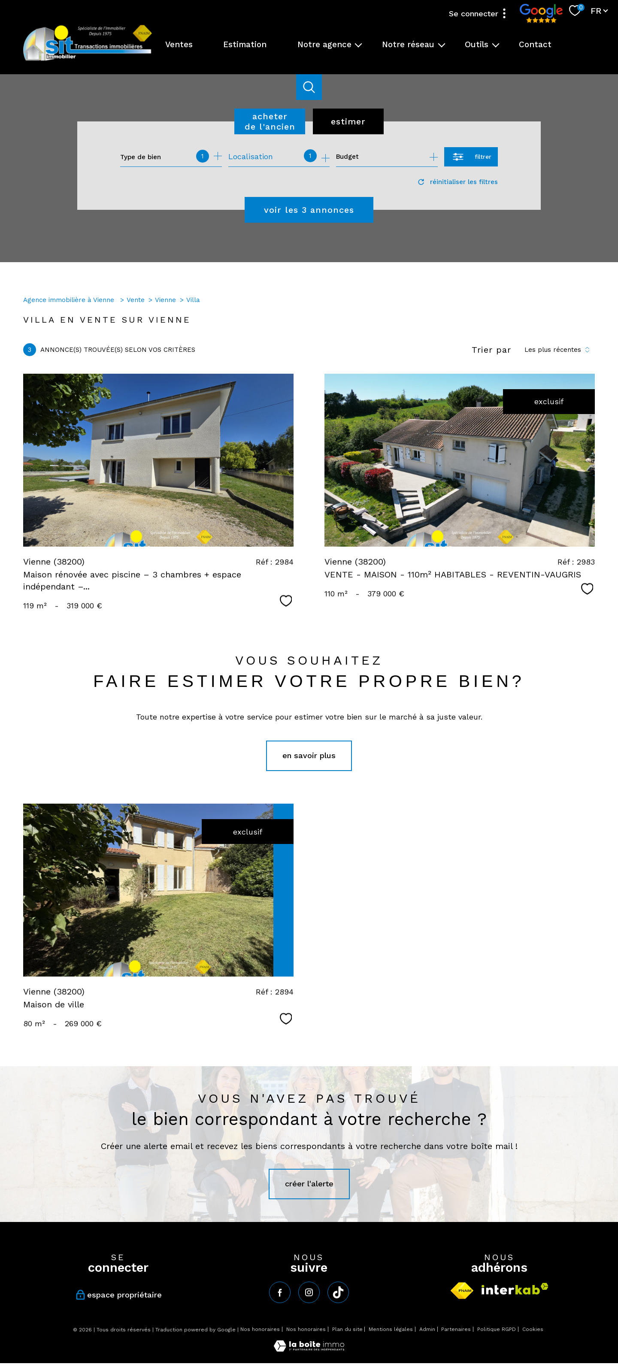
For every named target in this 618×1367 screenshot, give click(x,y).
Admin (427, 1329)
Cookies (532, 1329)
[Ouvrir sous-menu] (358, 44)
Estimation (245, 44)
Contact (535, 44)
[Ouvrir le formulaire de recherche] (471, 156)
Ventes (179, 44)
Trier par (491, 350)
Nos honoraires (260, 1329)
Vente (136, 300)
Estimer (348, 121)
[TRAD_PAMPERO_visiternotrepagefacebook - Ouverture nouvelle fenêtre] (280, 1292)
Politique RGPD (496, 1329)
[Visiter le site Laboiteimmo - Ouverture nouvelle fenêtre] (309, 1348)
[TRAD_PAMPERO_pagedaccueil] (87, 59)
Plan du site (347, 1329)
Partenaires (456, 1329)
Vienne (165, 300)
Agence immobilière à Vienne (69, 300)
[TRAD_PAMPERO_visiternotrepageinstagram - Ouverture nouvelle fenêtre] (309, 1292)
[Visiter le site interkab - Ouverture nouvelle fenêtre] (515, 1288)
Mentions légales (391, 1329)
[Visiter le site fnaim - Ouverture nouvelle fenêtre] (462, 1291)
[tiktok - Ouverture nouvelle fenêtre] (338, 1292)
